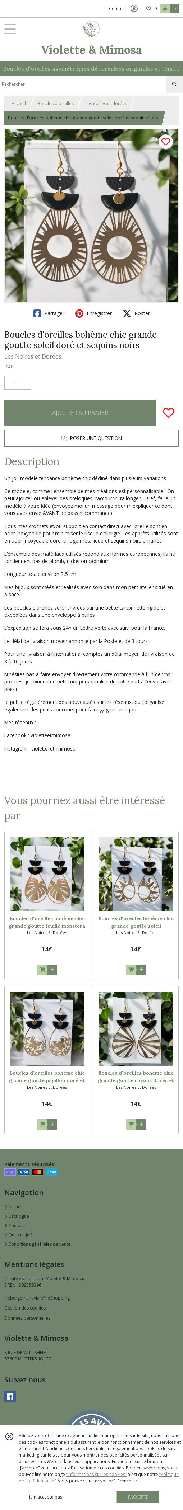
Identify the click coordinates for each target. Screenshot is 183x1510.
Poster (136, 313)
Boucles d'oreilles (55, 103)
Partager (48, 313)
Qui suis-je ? (18, 1235)
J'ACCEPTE (138, 1497)
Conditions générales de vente (37, 1244)
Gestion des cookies (25, 1308)
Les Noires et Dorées (32, 356)
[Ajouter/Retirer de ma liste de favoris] (168, 413)
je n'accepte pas (45, 1497)
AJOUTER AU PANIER (80, 413)
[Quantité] (17, 383)
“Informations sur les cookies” (96, 1474)
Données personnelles (27, 1318)
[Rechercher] (174, 84)
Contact (117, 8)
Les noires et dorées (106, 103)
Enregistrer (93, 313)
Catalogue (16, 1216)
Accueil (19, 103)
